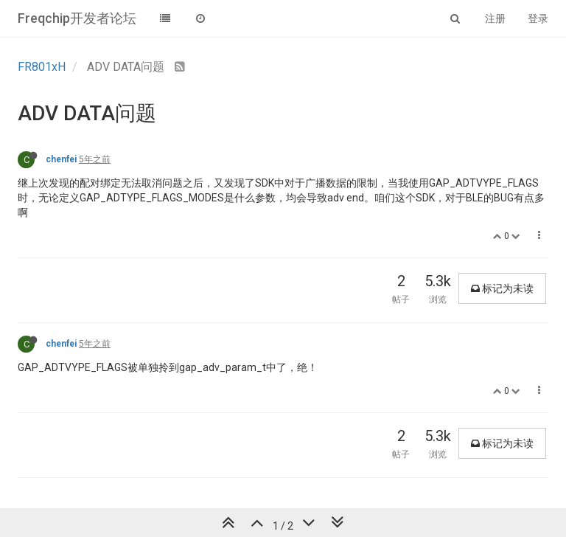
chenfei (61, 159)
